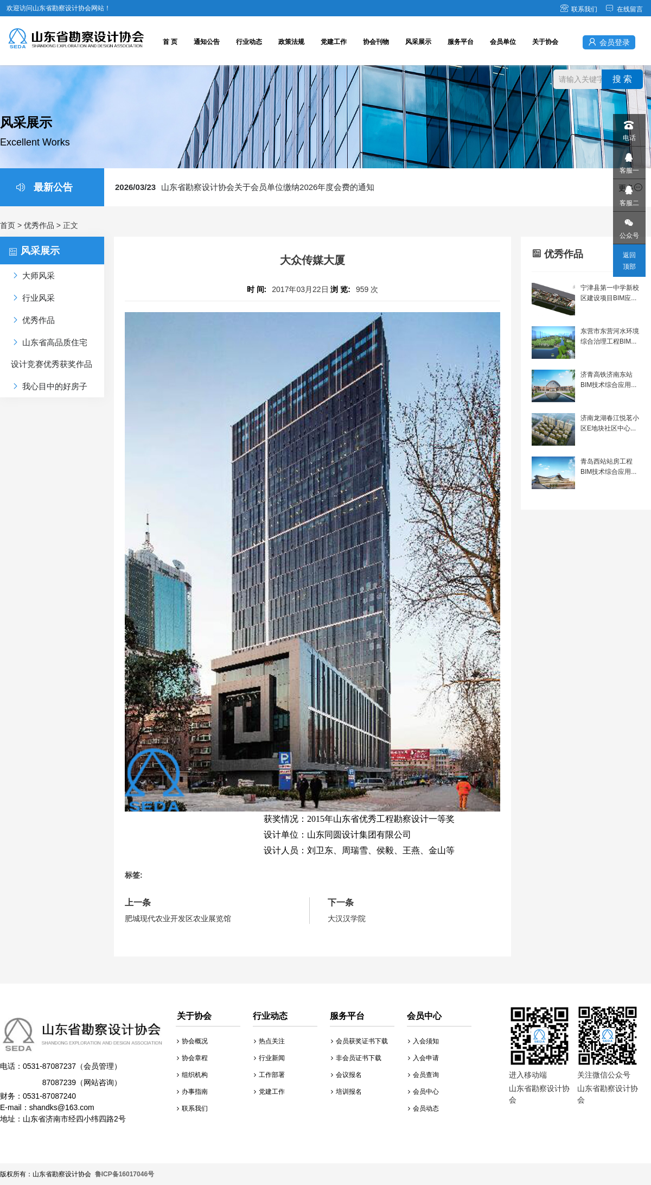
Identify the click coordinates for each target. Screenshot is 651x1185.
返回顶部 (629, 260)
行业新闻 (269, 1058)
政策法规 (291, 42)
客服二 (628, 193)
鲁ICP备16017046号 (124, 1174)
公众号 (628, 225)
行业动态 (249, 42)
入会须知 (423, 1041)
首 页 (170, 42)
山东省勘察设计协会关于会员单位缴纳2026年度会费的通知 (244, 187)
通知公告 (207, 42)
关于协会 (545, 42)
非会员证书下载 (356, 1058)
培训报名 (346, 1091)
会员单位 (503, 42)
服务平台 (461, 42)
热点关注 (269, 1041)
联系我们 (578, 9)
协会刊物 (376, 42)
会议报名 (346, 1075)
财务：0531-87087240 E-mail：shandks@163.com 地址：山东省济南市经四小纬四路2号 (81, 1070)
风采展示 (418, 42)
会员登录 (609, 42)
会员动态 (423, 1108)
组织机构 (192, 1075)
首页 (7, 225)
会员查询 (423, 1075)
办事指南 (192, 1091)
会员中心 (423, 1091)
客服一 (628, 160)
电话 (628, 128)
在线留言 (624, 9)
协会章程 (192, 1058)
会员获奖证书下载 (359, 1041)
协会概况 (192, 1041)
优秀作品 (39, 225)
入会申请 (423, 1058)
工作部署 (269, 1075)
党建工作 (334, 42)
